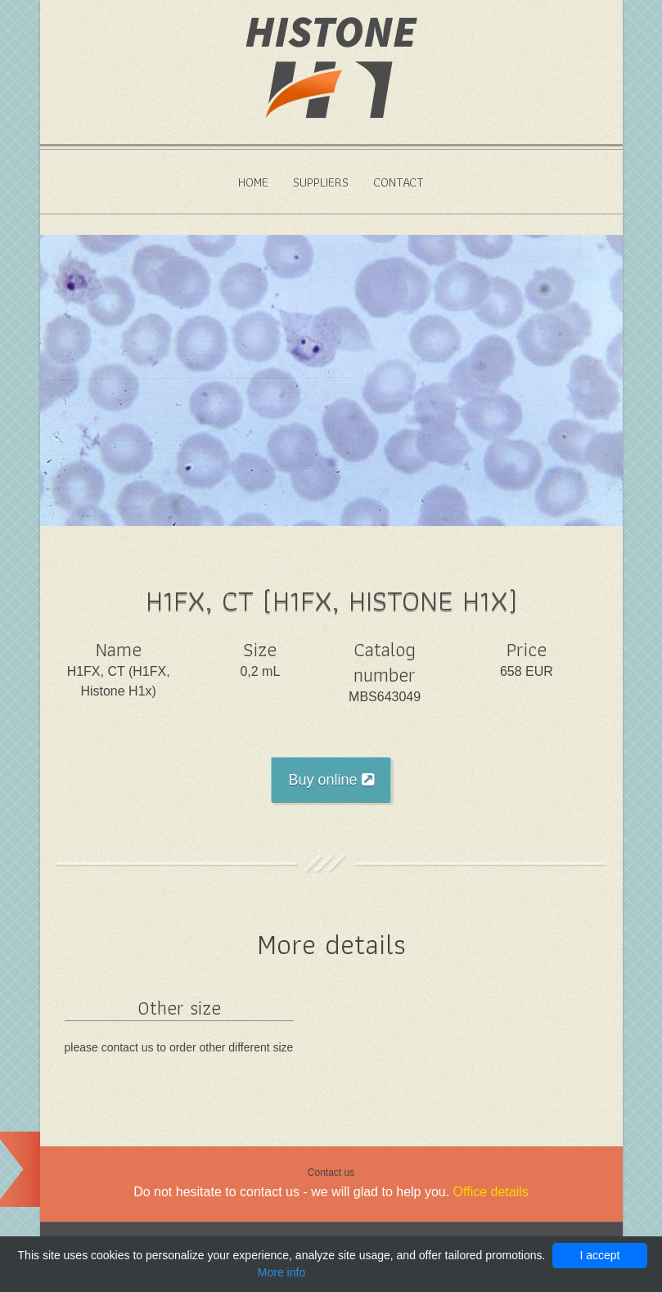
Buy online (330, 780)
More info (281, 1272)
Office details (491, 1192)
